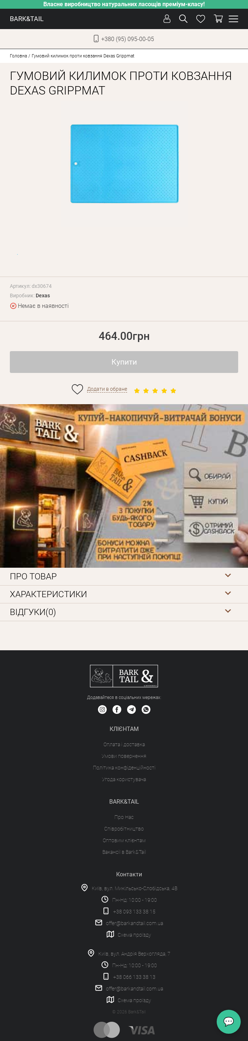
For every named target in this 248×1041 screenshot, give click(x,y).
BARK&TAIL (27, 19)
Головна (18, 56)
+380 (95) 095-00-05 (127, 39)
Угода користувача (124, 779)
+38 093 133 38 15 (134, 912)
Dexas (43, 295)
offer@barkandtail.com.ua (134, 923)
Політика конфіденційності (124, 768)
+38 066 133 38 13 (134, 977)
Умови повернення (124, 756)
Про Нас (124, 817)
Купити (124, 362)
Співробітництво (124, 829)
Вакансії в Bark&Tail (124, 852)
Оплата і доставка (124, 744)
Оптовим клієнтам (124, 840)
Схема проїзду (134, 935)
